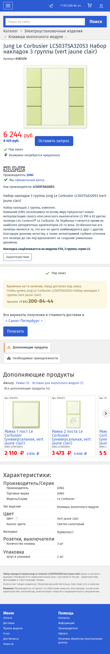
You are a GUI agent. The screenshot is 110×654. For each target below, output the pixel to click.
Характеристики (17, 257)
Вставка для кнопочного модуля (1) (57, 383)
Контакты (64, 617)
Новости (8, 644)
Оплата (7, 617)
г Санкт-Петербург (24, 320)
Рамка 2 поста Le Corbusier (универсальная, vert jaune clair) (71, 437)
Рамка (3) (23, 383)
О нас (6, 633)
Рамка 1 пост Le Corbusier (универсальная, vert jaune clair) (24, 437)
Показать (15, 331)
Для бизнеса (11, 638)
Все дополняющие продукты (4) (27, 388)
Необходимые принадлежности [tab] (32, 358)
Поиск (96, 21)
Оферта (63, 633)
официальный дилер (29, 180)
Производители (68, 628)
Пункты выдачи (12, 628)
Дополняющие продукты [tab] (27, 347)
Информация (66, 623)
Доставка (9, 623)
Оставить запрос (54, 140)
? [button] (16, 519)
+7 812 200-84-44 (70, 5)
